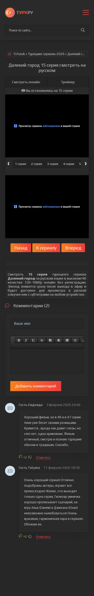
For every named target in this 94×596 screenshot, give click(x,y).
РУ (24, 12)
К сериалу (46, 247)
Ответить (43, 458)
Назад (20, 247)
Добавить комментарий (35, 386)
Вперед (73, 247)
